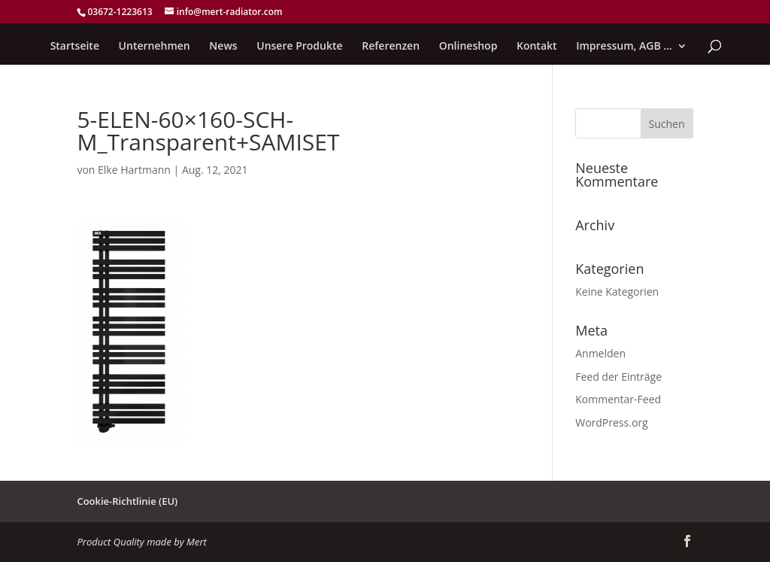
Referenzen (391, 47)
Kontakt (537, 47)
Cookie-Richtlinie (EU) (127, 501)
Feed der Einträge (618, 376)
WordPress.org (611, 422)
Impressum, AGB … (624, 47)
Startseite (74, 47)
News (223, 47)
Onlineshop (468, 47)
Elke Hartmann (134, 170)
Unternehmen (154, 47)
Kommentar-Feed (618, 399)
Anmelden (600, 353)
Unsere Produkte (299, 47)
